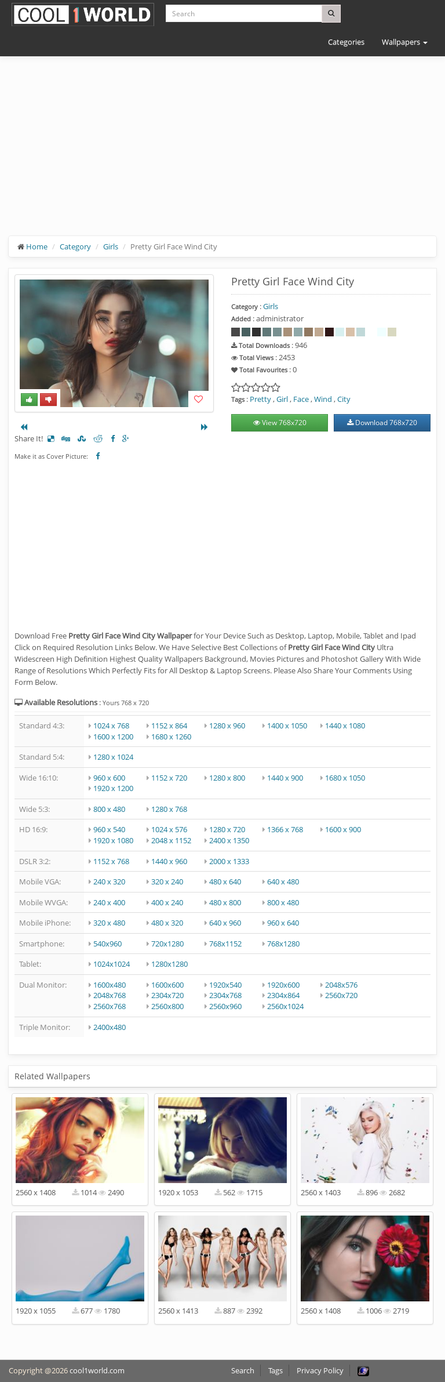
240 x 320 (109, 881)
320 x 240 (167, 881)
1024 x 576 (169, 829)
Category (75, 246)
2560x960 (225, 1006)
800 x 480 (109, 809)
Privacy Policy (320, 1370)
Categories (346, 42)
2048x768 (109, 995)
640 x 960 (225, 922)
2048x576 (341, 985)
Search (242, 1370)
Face (301, 399)
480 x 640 (225, 881)
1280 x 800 (227, 777)
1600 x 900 (343, 829)
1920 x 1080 (113, 840)
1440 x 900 (285, 777)
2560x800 (167, 1006)
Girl (282, 399)
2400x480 (109, 1027)
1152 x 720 (169, 777)
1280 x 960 (227, 725)
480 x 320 (167, 922)
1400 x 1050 (287, 725)
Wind (323, 399)
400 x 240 (167, 902)
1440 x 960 (169, 861)
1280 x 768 (169, 809)
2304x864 (283, 995)
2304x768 (225, 995)
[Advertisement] (222, 155)
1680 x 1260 (171, 736)
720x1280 (167, 943)
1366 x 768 (285, 829)
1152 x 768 (111, 861)
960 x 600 (109, 777)
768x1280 (283, 943)
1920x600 (283, 985)
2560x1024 (285, 1006)
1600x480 (109, 985)
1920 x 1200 (113, 788)
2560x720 (341, 995)
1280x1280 (169, 964)
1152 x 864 (169, 725)
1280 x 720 (227, 829)
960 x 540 (109, 829)
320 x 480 (109, 922)
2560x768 (109, 1006)
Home (37, 246)
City (344, 399)
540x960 (107, 943)
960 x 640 (283, 922)
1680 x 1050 (345, 777)
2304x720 (167, 995)
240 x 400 (109, 902)
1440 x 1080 (345, 725)
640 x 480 (283, 881)
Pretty (260, 399)
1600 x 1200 (113, 736)
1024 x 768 (111, 725)
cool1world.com (97, 1370)
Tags (275, 1370)
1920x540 (225, 985)
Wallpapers (405, 42)
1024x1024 (111, 964)
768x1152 (225, 943)
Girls (110, 246)
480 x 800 (225, 902)
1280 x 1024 (113, 757)
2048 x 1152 (171, 840)
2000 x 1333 (229, 861)
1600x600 (167, 985)
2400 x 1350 (229, 840)
